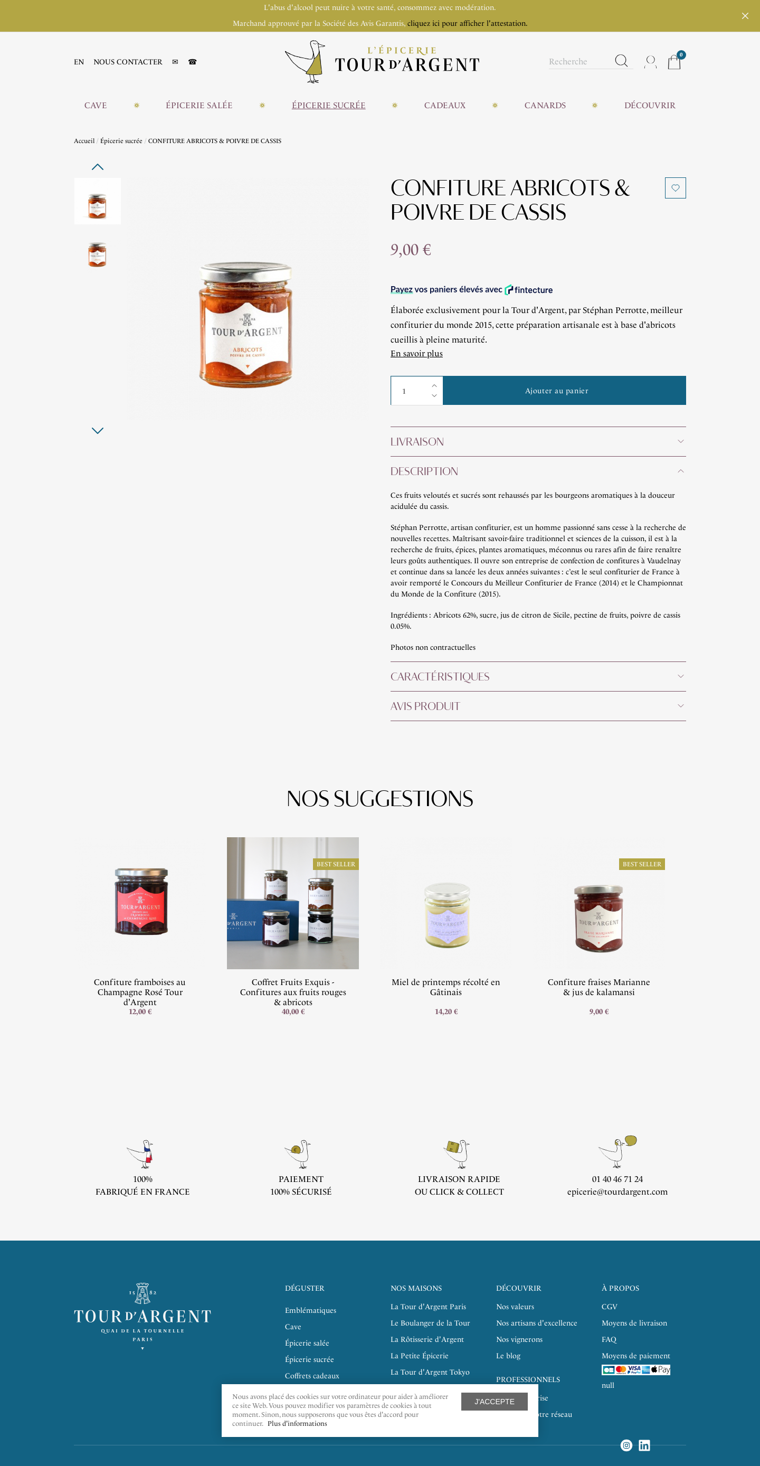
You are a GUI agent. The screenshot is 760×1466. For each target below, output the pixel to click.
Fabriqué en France (143, 1192)
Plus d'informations (297, 1423)
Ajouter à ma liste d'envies (675, 188)
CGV (610, 1306)
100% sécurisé (301, 1192)
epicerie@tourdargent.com (617, 1192)
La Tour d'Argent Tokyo (430, 1372)
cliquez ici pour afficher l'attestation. (467, 23)
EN (79, 62)
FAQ (609, 1339)
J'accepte (494, 1401)
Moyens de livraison (634, 1323)
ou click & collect (459, 1192)
